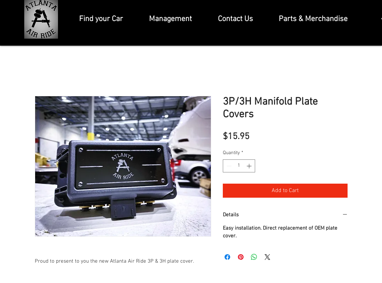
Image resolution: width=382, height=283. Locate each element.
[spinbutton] (239, 166)
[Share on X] (267, 257)
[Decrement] (228, 166)
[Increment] (249, 166)
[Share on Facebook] (227, 257)
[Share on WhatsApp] (254, 257)
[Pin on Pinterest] (241, 257)
